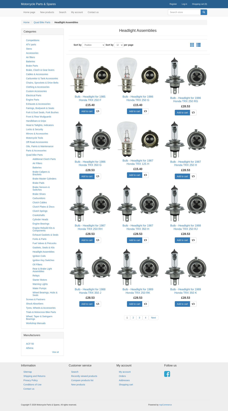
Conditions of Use (33, 384)
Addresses (124, 380)
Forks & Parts (40, 239)
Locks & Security (34, 129)
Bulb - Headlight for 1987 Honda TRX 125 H (138, 162)
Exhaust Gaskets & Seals (45, 234)
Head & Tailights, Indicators (40, 125)
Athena (29, 348)
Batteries (30, 61)
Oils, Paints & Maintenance (40, 146)
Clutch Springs (40, 211)
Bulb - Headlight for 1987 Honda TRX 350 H (138, 227)
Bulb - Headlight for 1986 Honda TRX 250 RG (185, 99)
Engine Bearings (41, 223)
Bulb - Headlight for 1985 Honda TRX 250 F (90, 98)
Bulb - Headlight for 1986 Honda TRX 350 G (90, 163)
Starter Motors (40, 280)
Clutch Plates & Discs (44, 206)
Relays (36, 275)
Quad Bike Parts (42, 22)
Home (27, 22)
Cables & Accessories (37, 74)
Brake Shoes (39, 194)
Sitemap (28, 372)
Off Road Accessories (37, 142)
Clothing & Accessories (37, 87)
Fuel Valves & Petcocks (44, 243)
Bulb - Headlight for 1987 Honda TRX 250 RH (90, 227)
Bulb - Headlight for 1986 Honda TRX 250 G (138, 98)
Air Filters (37, 163)
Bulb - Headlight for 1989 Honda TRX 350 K (185, 291)
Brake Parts (32, 65)
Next (153, 317)
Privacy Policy (31, 380)
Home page (29, 12)
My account (77, 12)
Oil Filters (37, 264)
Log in (184, 4)
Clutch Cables (40, 202)
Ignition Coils (39, 256)
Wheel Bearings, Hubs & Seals (45, 293)
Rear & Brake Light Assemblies (42, 270)
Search (62, 12)
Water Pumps (39, 288)
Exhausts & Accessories (38, 104)
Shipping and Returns (35, 376)
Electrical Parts (33, 95)
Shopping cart (126, 384)
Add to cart (87, 111)
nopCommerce (165, 405)
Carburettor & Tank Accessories (42, 78)
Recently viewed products (84, 376)
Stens (29, 48)
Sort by (77, 45)
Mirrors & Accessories (37, 133)
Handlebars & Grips (36, 121)
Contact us (93, 12)
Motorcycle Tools (34, 138)
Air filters (30, 57)
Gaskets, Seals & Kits (44, 247)
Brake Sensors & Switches (41, 188)
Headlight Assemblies (44, 251)
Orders (122, 376)
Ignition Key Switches (43, 260)
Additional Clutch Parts (44, 159)
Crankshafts (39, 215)
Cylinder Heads (40, 219)
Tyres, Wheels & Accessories (41, 308)
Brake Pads (38, 183)
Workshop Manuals (36, 323)
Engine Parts (32, 99)
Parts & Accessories (36, 150)
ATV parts (31, 44)
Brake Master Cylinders (44, 178)
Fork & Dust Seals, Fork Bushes (42, 112)
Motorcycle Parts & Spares (38, 4)
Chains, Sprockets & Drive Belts (42, 82)
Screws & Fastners (35, 299)
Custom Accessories (36, 91)
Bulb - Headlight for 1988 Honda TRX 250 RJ (185, 227)
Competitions (32, 40)
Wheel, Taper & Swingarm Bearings (39, 317)
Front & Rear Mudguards (38, 116)
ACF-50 (30, 343)
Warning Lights (40, 284)
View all (55, 352)
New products (47, 12)
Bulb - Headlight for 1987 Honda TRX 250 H (185, 163)
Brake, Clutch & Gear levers (40, 70)
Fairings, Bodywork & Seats (40, 108)
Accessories (32, 53)
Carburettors (39, 198)
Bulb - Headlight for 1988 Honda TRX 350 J (90, 291)
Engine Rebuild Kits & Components (44, 229)
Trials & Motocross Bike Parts (41, 312)
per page (128, 45)
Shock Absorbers (34, 303)
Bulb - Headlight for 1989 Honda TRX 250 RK (138, 291)
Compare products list (82, 380)
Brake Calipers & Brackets (41, 173)
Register (173, 4)
